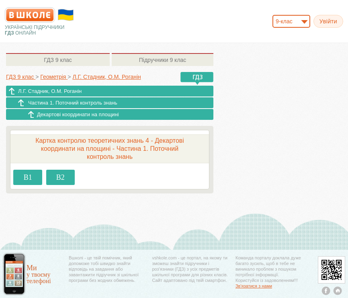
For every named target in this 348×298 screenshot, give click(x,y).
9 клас (58, 60)
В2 (60, 177)
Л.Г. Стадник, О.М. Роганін (50, 91)
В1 (28, 177)
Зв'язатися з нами (253, 286)
